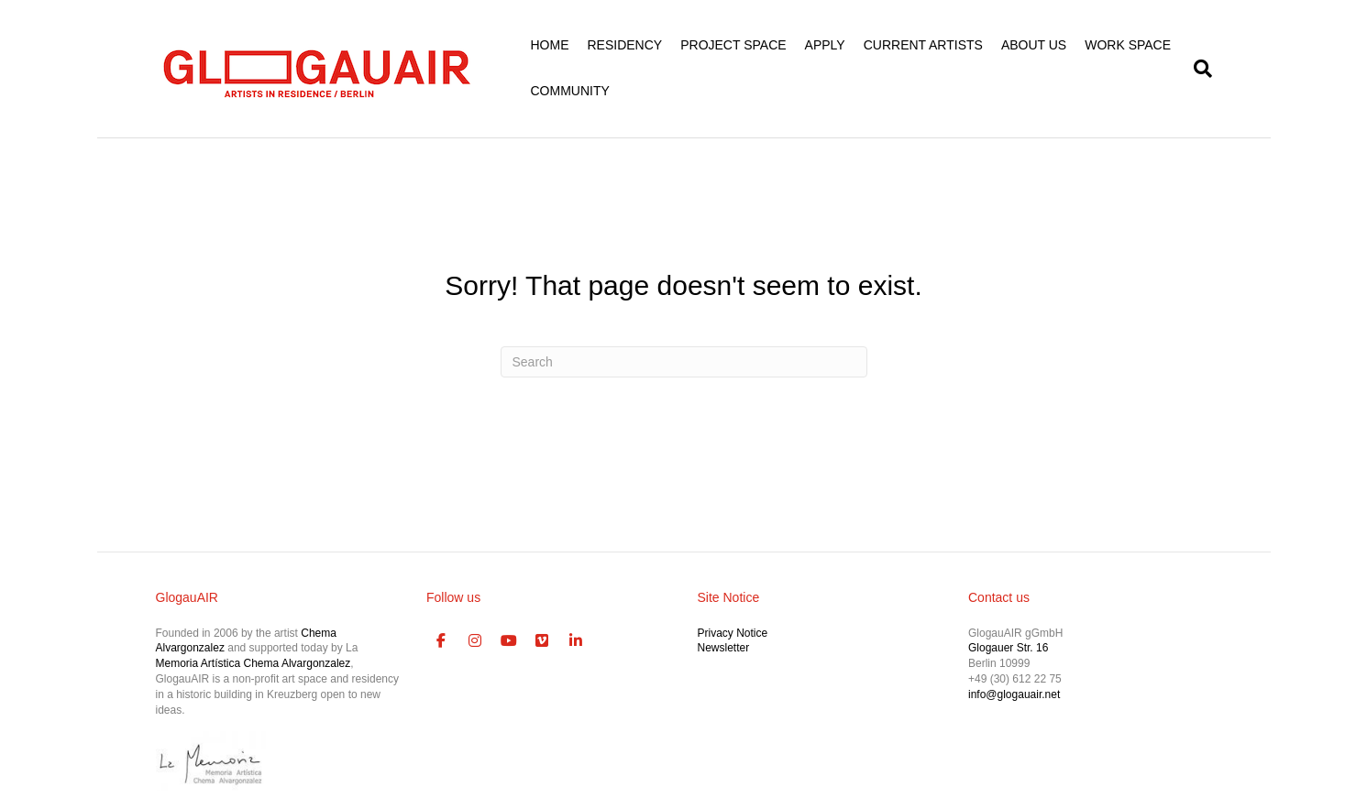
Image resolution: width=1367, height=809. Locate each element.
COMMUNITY (570, 90)
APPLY (825, 45)
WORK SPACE (1128, 45)
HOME (550, 45)
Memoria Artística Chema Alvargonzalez (253, 663)
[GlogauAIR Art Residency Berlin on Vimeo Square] (542, 641)
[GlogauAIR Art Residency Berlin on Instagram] (475, 641)
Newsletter (724, 647)
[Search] (1198, 69)
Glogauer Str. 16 (1008, 647)
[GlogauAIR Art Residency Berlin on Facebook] (441, 641)
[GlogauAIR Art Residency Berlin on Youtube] (509, 641)
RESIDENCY (625, 45)
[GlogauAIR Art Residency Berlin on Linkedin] (575, 641)
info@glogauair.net (1014, 694)
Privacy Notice (733, 633)
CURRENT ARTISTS (923, 45)
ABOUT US (1033, 45)
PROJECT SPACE (733, 45)
